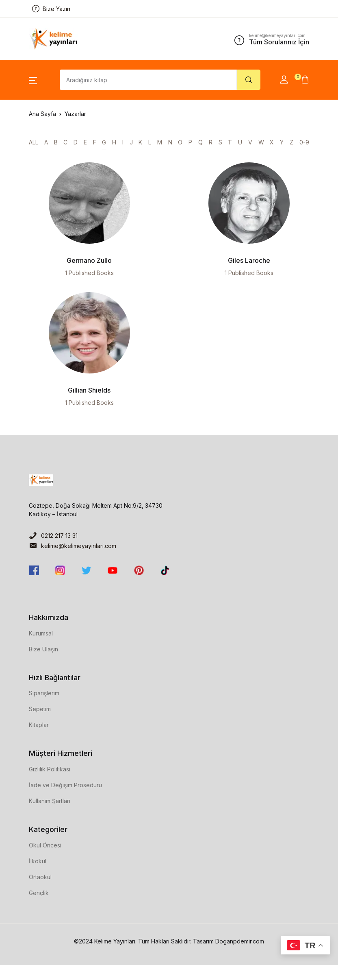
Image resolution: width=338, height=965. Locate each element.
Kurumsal (41, 633)
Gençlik (39, 892)
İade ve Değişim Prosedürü (65, 785)
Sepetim (40, 708)
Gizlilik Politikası (49, 769)
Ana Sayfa (42, 113)
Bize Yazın (51, 8)
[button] (33, 80)
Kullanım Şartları (49, 800)
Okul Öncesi (45, 845)
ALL (33, 142)
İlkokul (37, 861)
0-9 (304, 142)
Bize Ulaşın (43, 649)
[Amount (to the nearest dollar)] (148, 80)
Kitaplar (39, 724)
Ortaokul (40, 876)
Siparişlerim (44, 693)
